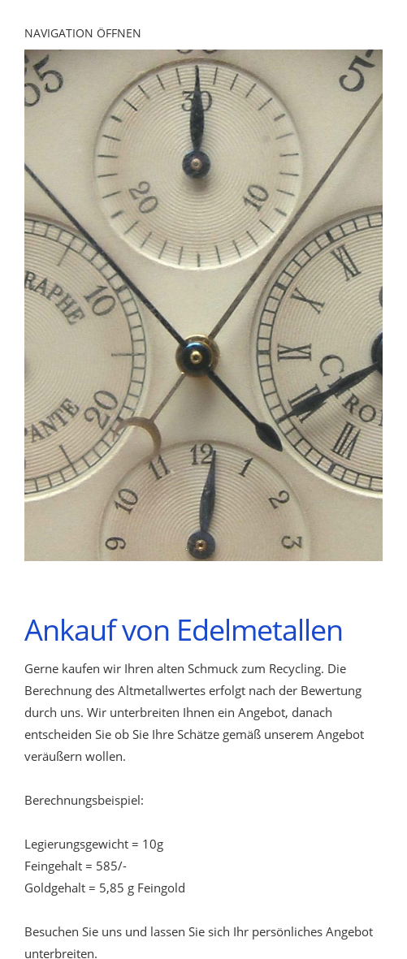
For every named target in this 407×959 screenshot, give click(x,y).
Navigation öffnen (82, 33)
